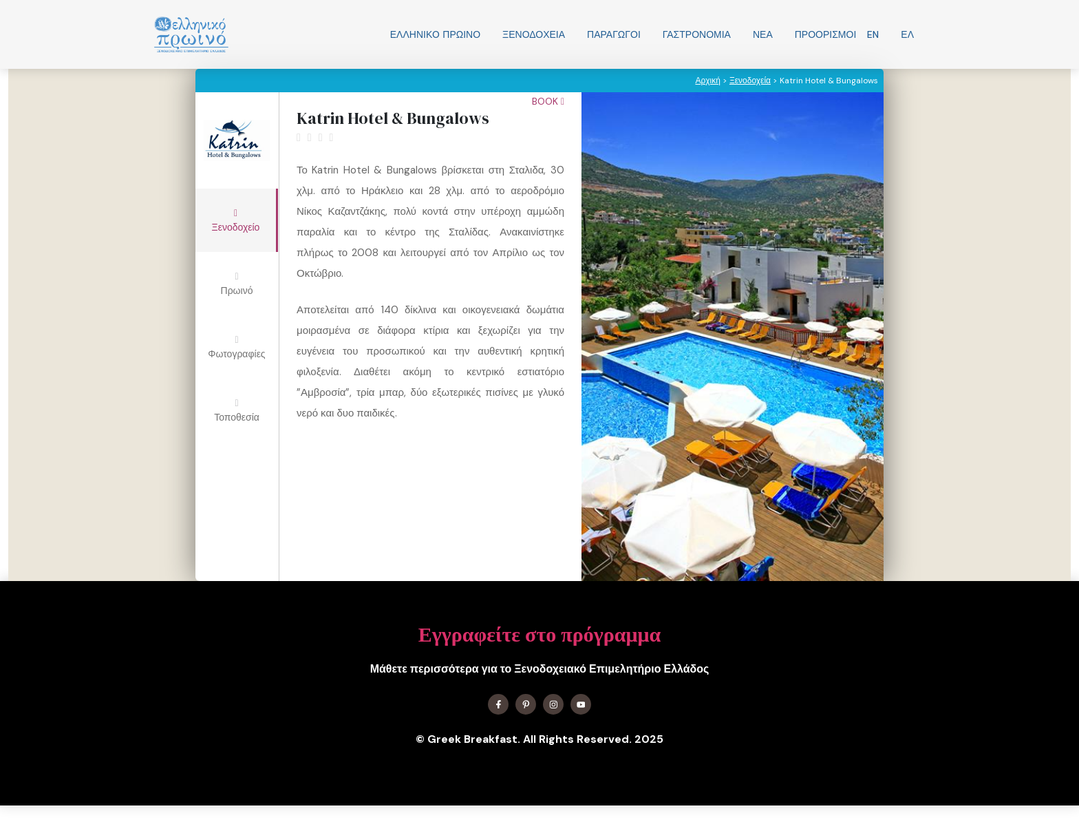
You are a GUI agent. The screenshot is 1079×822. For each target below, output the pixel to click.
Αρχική (707, 80)
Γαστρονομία (697, 34)
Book (548, 101)
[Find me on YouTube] (580, 704)
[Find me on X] (525, 704)
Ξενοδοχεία (533, 34)
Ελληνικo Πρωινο (435, 34)
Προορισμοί (826, 34)
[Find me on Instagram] (553, 704)
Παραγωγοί (614, 34)
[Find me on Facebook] (498, 704)
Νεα (763, 34)
